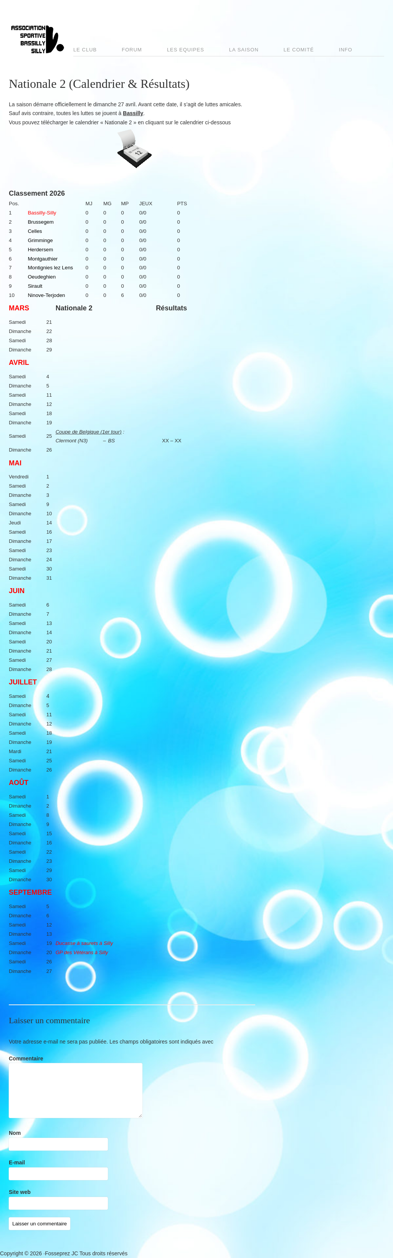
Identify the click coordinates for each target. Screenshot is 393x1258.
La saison (244, 50)
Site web (20, 1192)
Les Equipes (185, 50)
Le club (85, 50)
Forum (132, 50)
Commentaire (26, 1058)
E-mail (17, 1162)
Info (345, 50)
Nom (15, 1133)
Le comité (299, 50)
